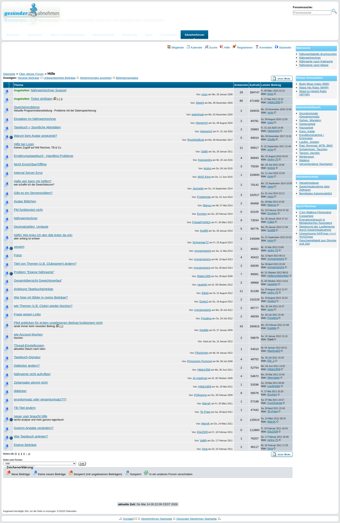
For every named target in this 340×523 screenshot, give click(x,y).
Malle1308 (204, 276)
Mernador (273, 377)
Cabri (270, 221)
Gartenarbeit (307, 124)
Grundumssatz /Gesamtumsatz (309, 115)
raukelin (202, 284)
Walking (304, 160)
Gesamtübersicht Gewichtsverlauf (37, 280)
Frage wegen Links (27, 314)
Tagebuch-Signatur (27, 357)
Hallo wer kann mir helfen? (33, 181)
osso (204, 94)
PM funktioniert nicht (28, 209)
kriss (270, 93)
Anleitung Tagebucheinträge (33, 289)
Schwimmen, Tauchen (313, 149)
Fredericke (204, 197)
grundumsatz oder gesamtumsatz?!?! (40, 399)
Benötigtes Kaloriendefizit (315, 193)
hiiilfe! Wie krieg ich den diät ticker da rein (43, 235)
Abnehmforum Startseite (156, 518)
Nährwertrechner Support (49, 90)
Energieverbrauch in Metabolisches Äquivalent (315, 221)
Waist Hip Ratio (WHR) (314, 87)
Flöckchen (201, 352)
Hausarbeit (306, 127)
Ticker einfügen (41, 98)
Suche (211, 47)
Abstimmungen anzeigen (96, 77)
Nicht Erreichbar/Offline (30, 164)
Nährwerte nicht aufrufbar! (32, 374)
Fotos (18, 255)
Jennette (198, 188)
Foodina (206, 318)
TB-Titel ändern (25, 408)
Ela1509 (202, 432)
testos (207, 168)
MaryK (206, 403)
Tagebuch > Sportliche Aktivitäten (37, 127)
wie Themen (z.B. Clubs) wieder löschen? (43, 306)
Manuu (207, 205)
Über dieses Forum (31, 74)
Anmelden (263, 47)
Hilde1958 (273, 102)
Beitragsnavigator (127, 77)
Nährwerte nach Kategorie (316, 61)
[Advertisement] (148, 61)
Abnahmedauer (309, 182)
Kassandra (205, 159)
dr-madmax (200, 378)
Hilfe (225, 47)
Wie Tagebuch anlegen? (31, 436)
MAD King (204, 176)
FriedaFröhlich (201, 222)
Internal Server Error (28, 172)
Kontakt (128, 518)
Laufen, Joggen (309, 142)
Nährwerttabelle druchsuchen (318, 54)
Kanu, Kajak (307, 131)
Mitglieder (175, 47)
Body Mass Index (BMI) (314, 84)
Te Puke (205, 411)
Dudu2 (203, 301)
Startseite (283, 47)
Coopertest (306, 216)
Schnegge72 (201, 242)
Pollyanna (200, 395)
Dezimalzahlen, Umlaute (31, 226)
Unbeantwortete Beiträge (59, 77)
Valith (204, 151)
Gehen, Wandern (310, 120)
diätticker (20, 391)
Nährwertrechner (26, 218)
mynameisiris (203, 250)
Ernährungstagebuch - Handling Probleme (43, 156)
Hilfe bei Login (24, 144)
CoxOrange (274, 403)
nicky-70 (272, 159)
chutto (271, 139)
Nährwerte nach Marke (314, 65)
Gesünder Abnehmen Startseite (197, 518)
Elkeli (205, 293)
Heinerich (202, 122)
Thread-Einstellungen (29, 345)
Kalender (194, 47)
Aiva (205, 448)
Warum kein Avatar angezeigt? (35, 135)
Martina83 (273, 350)
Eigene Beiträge (25, 445)
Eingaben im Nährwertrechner (35, 119)
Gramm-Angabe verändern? (33, 428)
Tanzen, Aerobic (309, 153)
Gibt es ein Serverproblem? (33, 193)
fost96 (204, 230)
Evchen (202, 213)
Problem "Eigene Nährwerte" (34, 272)
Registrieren (242, 47)
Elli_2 (271, 360)
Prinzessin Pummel (199, 361)
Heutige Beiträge (28, 77)
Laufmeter (273, 386)
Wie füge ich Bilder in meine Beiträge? (41, 297)
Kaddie (204, 330)
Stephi (200, 102)
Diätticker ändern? (27, 365)
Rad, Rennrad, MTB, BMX (316, 145)
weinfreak (198, 114)
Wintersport (306, 156)
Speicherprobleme (27, 107)
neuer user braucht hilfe (30, 416)
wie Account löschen (28, 334)
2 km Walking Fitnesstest (315, 212)
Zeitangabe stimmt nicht (31, 382)
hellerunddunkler (278, 275)
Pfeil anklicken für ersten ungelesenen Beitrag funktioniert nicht (58, 322)
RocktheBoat (195, 139)
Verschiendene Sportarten (316, 164)
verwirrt (19, 247)
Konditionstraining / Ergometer (311, 136)
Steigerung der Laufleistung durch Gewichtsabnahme (317, 228)
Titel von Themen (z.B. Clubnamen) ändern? (45, 263)
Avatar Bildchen (25, 201)
